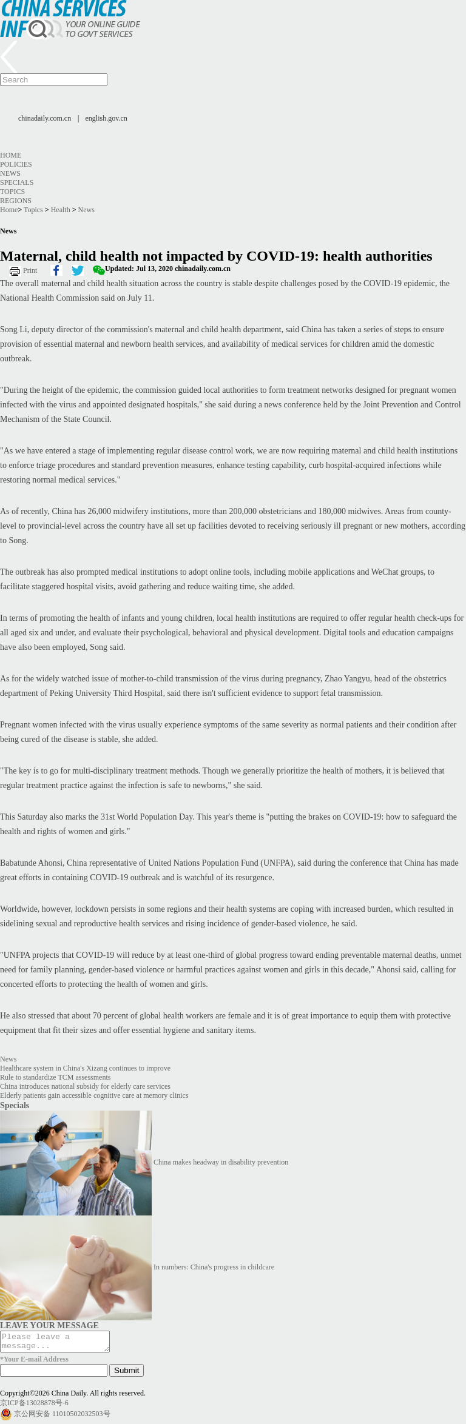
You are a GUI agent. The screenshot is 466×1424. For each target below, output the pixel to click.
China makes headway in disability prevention (221, 1162)
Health (60, 210)
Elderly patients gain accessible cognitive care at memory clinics (94, 1095)
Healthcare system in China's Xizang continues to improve (85, 1068)
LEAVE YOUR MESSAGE (49, 1325)
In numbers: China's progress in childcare (214, 1267)
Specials (16, 182)
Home (10, 155)
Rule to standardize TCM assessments (55, 1077)
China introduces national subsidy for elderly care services (85, 1086)
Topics (12, 191)
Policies (16, 164)
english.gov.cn (106, 118)
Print (30, 270)
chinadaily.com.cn (44, 118)
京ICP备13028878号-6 (34, 1406)
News (10, 173)
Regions (16, 200)
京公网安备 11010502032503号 (62, 1417)
